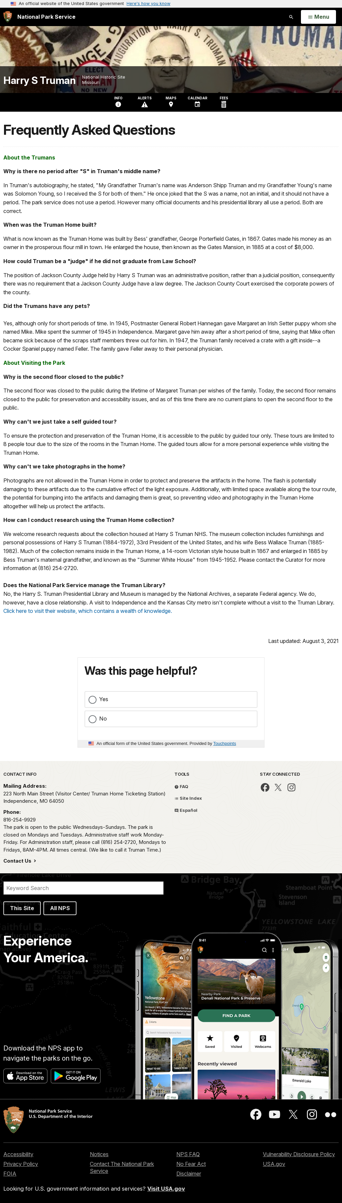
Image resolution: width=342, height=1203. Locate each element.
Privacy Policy (20, 1164)
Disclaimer (188, 1173)
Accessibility (18, 1154)
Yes (103, 699)
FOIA (9, 1173)
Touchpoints (224, 743)
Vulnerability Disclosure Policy (299, 1154)
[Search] (83, 888)
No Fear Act (191, 1164)
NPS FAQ (188, 1154)
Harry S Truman (39, 80)
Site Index (188, 798)
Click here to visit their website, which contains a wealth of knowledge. (87, 611)
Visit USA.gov (166, 1188)
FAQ (181, 786)
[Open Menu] (318, 17)
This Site (22, 908)
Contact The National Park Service (122, 1167)
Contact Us (18, 861)
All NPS (60, 908)
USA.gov (274, 1164)
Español (185, 810)
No (103, 718)
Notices (99, 1154)
